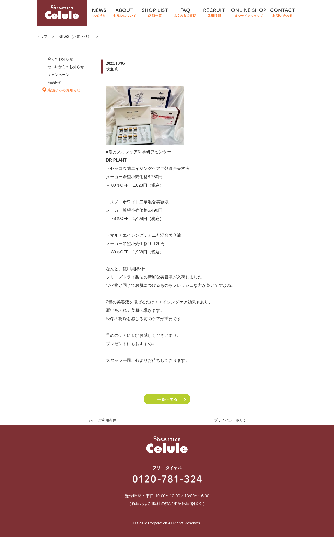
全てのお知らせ (60, 59)
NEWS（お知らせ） (74, 36)
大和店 (112, 69)
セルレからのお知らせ (65, 67)
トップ (42, 36)
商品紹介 (54, 82)
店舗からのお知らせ (63, 90)
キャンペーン (58, 74)
